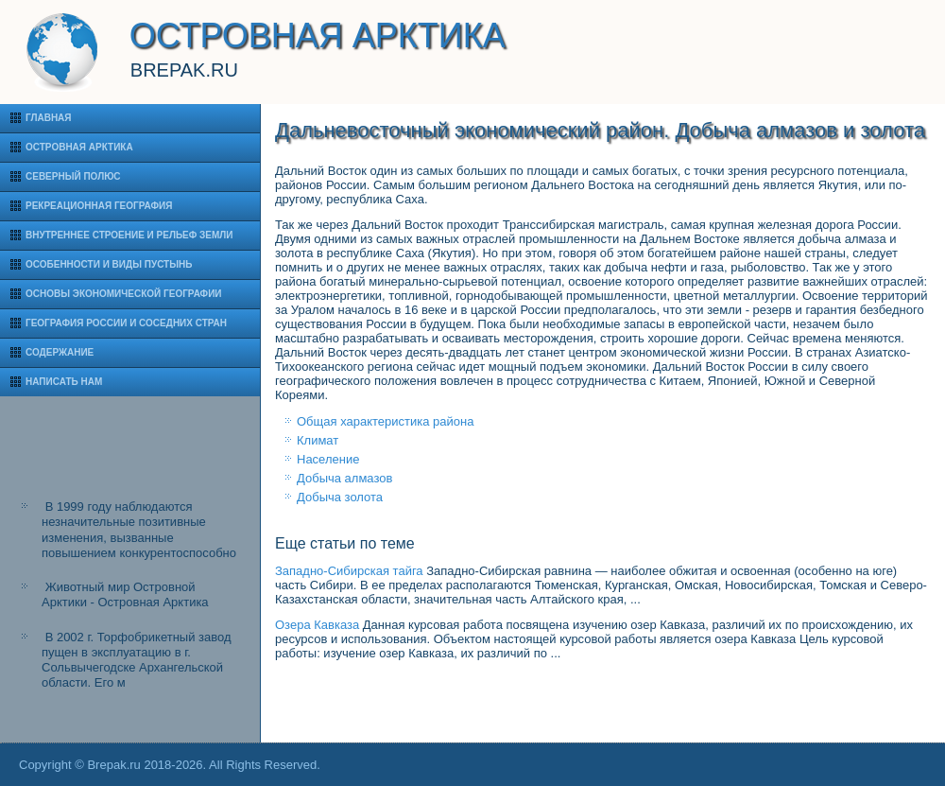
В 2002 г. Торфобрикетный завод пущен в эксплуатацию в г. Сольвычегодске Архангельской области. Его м (137, 660)
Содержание (60, 352)
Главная (49, 118)
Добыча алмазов (344, 478)
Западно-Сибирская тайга (349, 571)
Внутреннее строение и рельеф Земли (129, 235)
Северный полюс (73, 176)
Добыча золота (340, 497)
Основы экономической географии (124, 293)
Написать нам (64, 381)
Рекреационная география (99, 206)
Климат (317, 440)
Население (328, 459)
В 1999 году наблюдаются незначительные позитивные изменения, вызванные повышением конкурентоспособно (139, 529)
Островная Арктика (79, 147)
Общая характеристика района (385, 421)
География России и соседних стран (126, 323)
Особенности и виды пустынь (109, 264)
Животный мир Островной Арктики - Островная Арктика (125, 594)
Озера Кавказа (317, 625)
